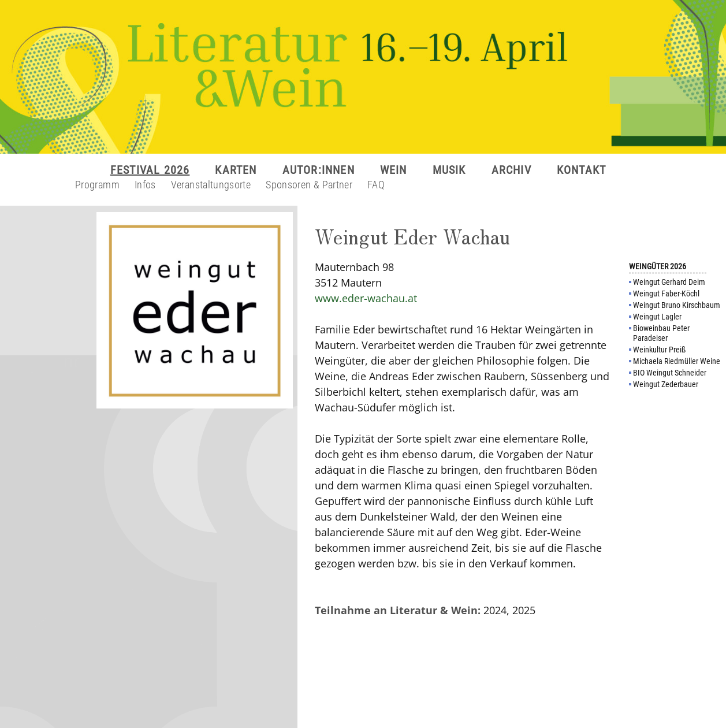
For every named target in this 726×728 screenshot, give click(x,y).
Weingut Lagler (657, 316)
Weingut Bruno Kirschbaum (676, 305)
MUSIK (449, 170)
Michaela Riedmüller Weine (676, 361)
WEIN (393, 170)
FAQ (376, 185)
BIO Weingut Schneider (669, 372)
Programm (97, 185)
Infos (145, 185)
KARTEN (235, 170)
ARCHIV (511, 170)
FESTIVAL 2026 (150, 170)
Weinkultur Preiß (659, 349)
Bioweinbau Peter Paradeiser (661, 333)
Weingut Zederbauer (665, 384)
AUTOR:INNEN (318, 170)
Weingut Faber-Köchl (666, 293)
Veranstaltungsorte (211, 185)
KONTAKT (581, 170)
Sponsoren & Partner (309, 185)
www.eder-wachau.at (366, 298)
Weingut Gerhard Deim (669, 282)
